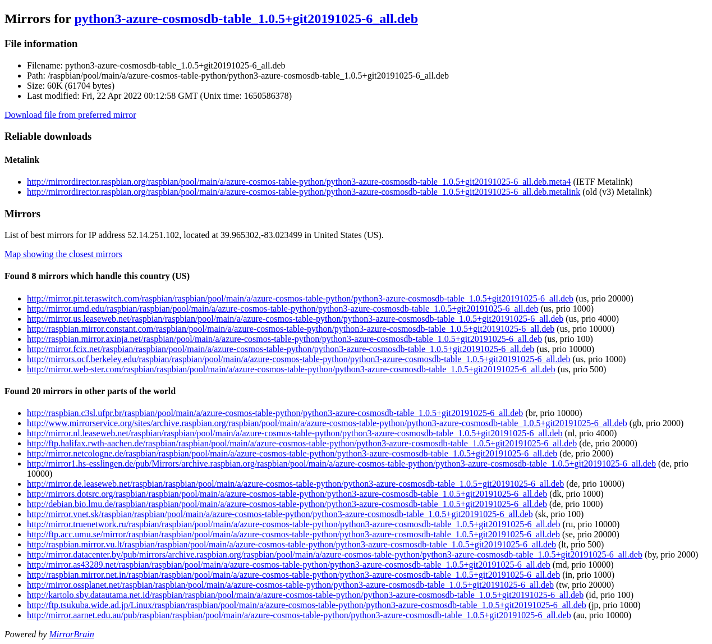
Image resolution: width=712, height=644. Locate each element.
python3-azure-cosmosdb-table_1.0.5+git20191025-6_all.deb (246, 18)
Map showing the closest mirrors (63, 254)
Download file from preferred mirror (70, 115)
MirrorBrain (71, 634)
